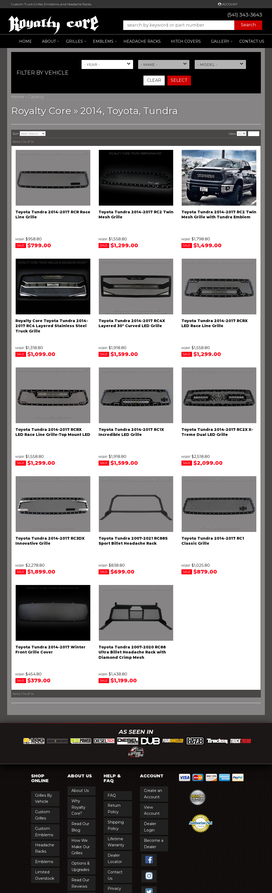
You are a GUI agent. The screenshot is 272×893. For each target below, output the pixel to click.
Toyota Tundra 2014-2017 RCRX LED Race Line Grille (214, 323)
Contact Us (251, 41)
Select (179, 80)
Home (25, 41)
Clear (154, 80)
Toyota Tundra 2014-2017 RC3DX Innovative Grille (49, 541)
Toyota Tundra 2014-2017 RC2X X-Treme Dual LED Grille (217, 432)
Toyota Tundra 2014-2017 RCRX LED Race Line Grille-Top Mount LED (52, 432)
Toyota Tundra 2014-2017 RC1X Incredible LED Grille (131, 432)
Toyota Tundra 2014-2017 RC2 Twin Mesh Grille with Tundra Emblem (218, 215)
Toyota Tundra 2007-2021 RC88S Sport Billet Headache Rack (133, 541)
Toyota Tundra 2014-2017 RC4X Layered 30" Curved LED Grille (132, 323)
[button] (190, 25)
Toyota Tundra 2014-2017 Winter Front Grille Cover (50, 650)
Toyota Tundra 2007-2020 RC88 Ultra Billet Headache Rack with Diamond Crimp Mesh (132, 652)
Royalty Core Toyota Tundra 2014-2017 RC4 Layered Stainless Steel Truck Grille (51, 325)
